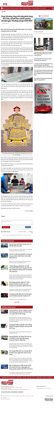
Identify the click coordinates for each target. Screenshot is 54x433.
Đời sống (18, 8)
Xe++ (30, 8)
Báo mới (20, 392)
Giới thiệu (7, 392)
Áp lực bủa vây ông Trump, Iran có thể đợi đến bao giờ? (20, 245)
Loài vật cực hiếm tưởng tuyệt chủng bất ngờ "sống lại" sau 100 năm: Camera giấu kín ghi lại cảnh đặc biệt (43, 65)
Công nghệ (35, 8)
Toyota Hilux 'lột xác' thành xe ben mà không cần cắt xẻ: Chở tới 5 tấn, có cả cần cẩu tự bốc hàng (20, 312)
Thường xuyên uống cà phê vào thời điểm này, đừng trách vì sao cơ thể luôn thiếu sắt (43, 54)
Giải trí (27, 8)
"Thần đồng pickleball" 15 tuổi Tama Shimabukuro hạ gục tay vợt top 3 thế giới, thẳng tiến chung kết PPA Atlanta (20, 268)
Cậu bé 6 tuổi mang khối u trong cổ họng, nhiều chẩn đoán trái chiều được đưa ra (20, 256)
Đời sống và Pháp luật (38, 31)
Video (39, 8)
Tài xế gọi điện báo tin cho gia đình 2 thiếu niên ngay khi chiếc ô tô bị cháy (20, 352)
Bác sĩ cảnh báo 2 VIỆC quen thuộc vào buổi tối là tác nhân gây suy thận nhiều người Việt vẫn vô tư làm (21, 367)
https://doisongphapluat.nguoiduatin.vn (7, 386)
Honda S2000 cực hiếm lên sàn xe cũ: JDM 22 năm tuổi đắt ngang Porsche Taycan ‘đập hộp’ (20, 338)
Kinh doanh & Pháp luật (9, 8)
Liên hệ (43, 5)
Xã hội (23, 8)
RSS (3, 392)
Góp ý (47, 5)
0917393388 (4, 397)
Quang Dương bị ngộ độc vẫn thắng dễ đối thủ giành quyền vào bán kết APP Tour (20, 326)
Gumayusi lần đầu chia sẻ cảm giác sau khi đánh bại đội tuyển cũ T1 (20, 295)
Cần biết (43, 8)
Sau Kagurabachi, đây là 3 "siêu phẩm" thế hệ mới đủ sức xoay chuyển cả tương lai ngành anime (20, 284)
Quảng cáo (51, 5)
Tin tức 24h (14, 392)
